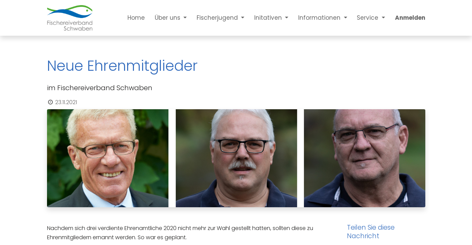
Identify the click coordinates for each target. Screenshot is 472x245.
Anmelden (410, 18)
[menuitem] (131, 18)
